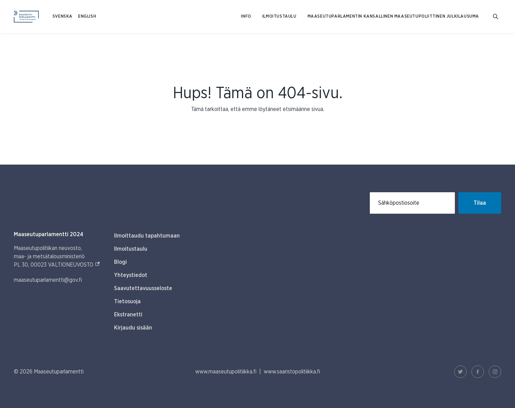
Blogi (120, 262)
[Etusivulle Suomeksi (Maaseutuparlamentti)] (26, 16)
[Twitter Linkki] (460, 371)
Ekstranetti (128, 314)
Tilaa (480, 203)
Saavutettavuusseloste (143, 288)
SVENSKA (63, 16)
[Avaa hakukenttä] (495, 16)
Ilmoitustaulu (279, 16)
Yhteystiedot (130, 275)
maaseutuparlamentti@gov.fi (48, 280)
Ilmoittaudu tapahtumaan (147, 236)
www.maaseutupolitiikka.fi (225, 371)
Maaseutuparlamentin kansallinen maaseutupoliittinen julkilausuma (393, 16)
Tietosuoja (127, 301)
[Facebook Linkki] (477, 371)
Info (246, 16)
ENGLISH (87, 16)
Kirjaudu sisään (133, 328)
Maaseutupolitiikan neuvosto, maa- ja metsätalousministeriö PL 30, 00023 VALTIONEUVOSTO (57, 256)
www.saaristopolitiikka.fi (292, 371)
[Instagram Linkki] (495, 371)
